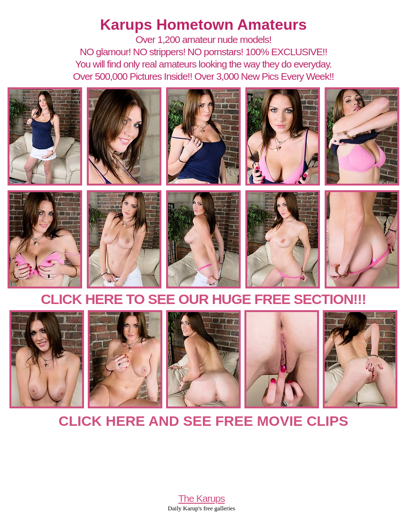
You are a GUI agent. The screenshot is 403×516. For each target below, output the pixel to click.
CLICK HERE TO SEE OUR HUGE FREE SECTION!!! (203, 299)
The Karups (201, 498)
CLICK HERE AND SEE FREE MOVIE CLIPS (203, 421)
